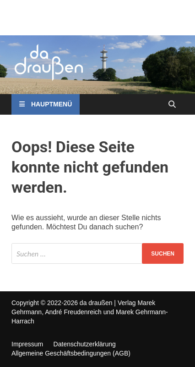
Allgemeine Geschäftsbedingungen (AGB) (70, 353)
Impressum (27, 344)
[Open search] (172, 105)
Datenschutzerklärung (85, 344)
